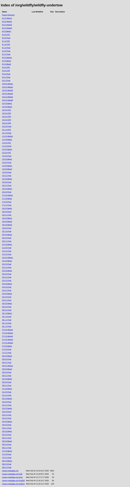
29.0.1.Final (6, 376)
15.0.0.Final (6, 182)
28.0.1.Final (6, 363)
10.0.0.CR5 (6, 123)
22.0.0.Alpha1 (7, 258)
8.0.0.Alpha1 (7, 18)
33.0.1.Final (6, 415)
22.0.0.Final (6, 264)
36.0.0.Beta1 (7, 441)
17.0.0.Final (6, 202)
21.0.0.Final (6, 248)
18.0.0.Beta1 (7, 208)
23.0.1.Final (6, 277)
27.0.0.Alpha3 (7, 336)
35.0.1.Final (6, 438)
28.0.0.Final (6, 359)
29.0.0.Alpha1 (7, 366)
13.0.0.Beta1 (7, 159)
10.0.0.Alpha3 (7, 90)
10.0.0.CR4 (6, 120)
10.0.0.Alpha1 (7, 84)
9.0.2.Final (6, 81)
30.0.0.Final (6, 382)
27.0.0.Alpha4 (7, 340)
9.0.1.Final (6, 77)
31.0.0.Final (6, 392)
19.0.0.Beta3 (7, 225)
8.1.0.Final (6, 48)
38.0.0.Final (6, 464)
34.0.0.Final (6, 425)
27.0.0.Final (6, 349)
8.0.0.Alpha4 (7, 28)
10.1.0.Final (6, 133)
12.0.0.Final (6, 156)
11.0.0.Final (6, 146)
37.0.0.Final (6, 454)
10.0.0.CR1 (6, 110)
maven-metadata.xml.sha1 (12, 477)
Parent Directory (8, 15)
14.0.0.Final (6, 172)
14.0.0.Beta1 (7, 166)
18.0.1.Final (6, 215)
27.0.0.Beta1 (7, 346)
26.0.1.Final (6, 310)
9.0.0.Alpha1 (7, 58)
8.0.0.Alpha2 (7, 22)
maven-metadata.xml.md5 (12, 474)
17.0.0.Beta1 (7, 199)
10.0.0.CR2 (6, 113)
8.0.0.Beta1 (6, 31)
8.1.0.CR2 (6, 44)
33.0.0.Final (6, 412)
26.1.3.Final (6, 326)
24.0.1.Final (6, 290)
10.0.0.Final (6, 126)
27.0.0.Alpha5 (7, 343)
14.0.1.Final (6, 176)
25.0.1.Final (6, 300)
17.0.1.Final (6, 205)
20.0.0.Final (6, 238)
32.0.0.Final (6, 402)
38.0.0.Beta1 (7, 461)
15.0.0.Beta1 (7, 179)
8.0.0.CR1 (6, 35)
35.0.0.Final (6, 435)
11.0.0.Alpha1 (7, 136)
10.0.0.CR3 (6, 117)
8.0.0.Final (6, 38)
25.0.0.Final (6, 297)
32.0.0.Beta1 (7, 399)
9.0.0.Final (6, 74)
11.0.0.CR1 (6, 143)
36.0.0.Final (6, 444)
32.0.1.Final (6, 405)
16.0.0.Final (6, 192)
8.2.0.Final (6, 51)
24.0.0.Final (6, 287)
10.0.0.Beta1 (7, 103)
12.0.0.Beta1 (7, 149)
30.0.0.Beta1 (7, 379)
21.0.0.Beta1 (7, 244)
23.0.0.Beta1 (7, 271)
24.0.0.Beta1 (7, 284)
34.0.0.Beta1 (7, 422)
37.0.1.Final (6, 458)
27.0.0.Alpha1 (7, 330)
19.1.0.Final (6, 231)
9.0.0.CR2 (6, 71)
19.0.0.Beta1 (7, 218)
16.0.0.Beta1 (7, 189)
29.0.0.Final (6, 372)
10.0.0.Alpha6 (7, 100)
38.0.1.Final (6, 467)
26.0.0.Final (6, 307)
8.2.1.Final (6, 54)
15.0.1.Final (6, 185)
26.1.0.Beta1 (7, 313)
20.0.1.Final (6, 241)
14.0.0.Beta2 (7, 169)
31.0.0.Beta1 (7, 389)
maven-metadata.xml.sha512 (13, 484)
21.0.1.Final (6, 251)
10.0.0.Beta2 (7, 107)
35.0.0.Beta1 (7, 431)
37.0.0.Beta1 (7, 451)
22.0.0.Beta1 (7, 261)
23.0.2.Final (6, 281)
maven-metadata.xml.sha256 (13, 481)
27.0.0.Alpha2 (7, 333)
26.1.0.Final (6, 317)
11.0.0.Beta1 (7, 140)
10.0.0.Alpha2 (7, 87)
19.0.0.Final (6, 228)
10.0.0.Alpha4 (7, 94)
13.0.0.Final (6, 162)
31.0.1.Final (6, 395)
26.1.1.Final (6, 320)
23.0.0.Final (6, 274)
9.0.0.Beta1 (6, 61)
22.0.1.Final (6, 267)
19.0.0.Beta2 (7, 222)
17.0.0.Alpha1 (7, 195)
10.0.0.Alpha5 (7, 97)
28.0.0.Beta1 (7, 356)
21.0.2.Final (6, 254)
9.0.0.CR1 (6, 67)
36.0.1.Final (6, 448)
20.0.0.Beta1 (7, 235)
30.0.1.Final (6, 385)
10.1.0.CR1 (6, 130)
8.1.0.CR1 (6, 41)
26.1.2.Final (6, 323)
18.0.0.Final (6, 212)
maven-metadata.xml (10, 471)
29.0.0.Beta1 (7, 369)
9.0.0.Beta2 (6, 64)
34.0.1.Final (6, 428)
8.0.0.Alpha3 (7, 25)
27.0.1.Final (6, 353)
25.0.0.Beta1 (7, 294)
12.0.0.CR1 (6, 153)
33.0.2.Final (6, 418)
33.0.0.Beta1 (7, 408)
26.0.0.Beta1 (7, 303)
